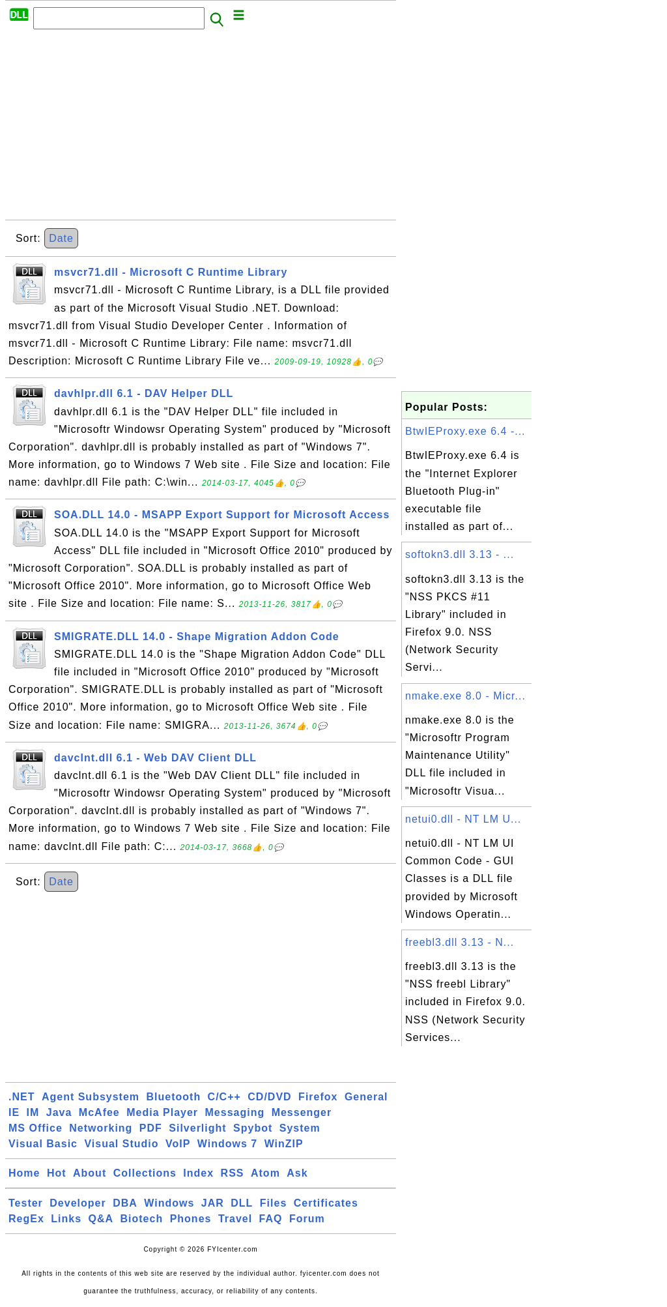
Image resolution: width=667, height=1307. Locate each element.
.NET (21, 1096)
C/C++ (224, 1096)
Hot (56, 1173)
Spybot (252, 1128)
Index (198, 1173)
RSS (232, 1173)
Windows (169, 1203)
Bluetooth (174, 1096)
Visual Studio (121, 1143)
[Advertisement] (200, 128)
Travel (235, 1218)
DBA (125, 1203)
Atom (265, 1173)
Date (61, 238)
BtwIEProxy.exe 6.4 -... (465, 431)
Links (66, 1218)
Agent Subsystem (90, 1096)
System (299, 1128)
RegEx (26, 1218)
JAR (212, 1203)
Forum (307, 1218)
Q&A (101, 1218)
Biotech (142, 1218)
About (89, 1173)
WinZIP (284, 1143)
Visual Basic (43, 1143)
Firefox (317, 1096)
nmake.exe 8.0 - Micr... (465, 695)
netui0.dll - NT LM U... (463, 819)
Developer (78, 1203)
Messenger (302, 1112)
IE (14, 1112)
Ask (297, 1173)
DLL (242, 1203)
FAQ (271, 1218)
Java (59, 1112)
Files (273, 1203)
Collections (145, 1173)
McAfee (99, 1112)
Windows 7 (227, 1143)
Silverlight (197, 1128)
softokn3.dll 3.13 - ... (459, 554)
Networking (100, 1128)
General (366, 1096)
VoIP (177, 1143)
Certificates (326, 1203)
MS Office (35, 1128)
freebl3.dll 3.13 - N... (459, 942)
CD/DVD (269, 1096)
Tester (25, 1203)
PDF (150, 1128)
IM (33, 1112)
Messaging (235, 1112)
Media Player (162, 1112)
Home (24, 1173)
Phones (191, 1218)
